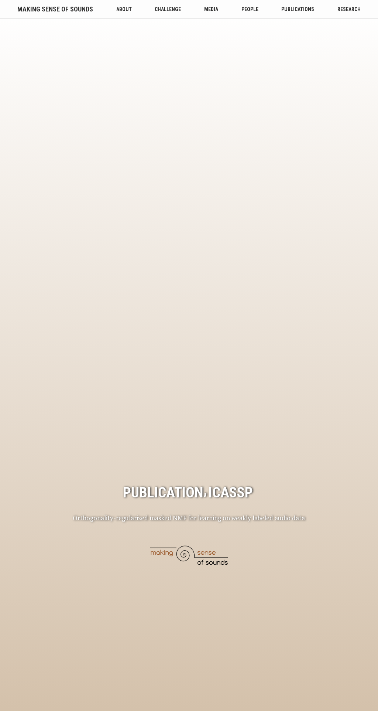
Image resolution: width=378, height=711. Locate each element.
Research (349, 9)
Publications (297, 9)
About (124, 9)
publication (163, 387)
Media (211, 9)
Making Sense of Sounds (55, 9)
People (249, 9)
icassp (231, 387)
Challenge (168, 9)
